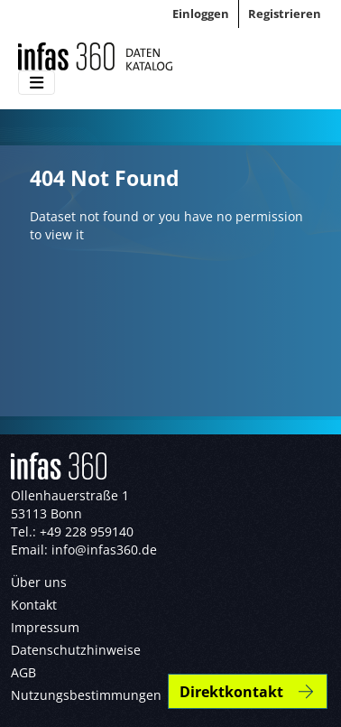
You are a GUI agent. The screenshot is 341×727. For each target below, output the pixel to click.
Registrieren (284, 13)
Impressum (45, 627)
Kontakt (34, 604)
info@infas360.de (104, 549)
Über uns (39, 582)
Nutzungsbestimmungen (86, 695)
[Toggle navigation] (36, 83)
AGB (23, 672)
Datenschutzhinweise (76, 649)
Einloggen (200, 13)
